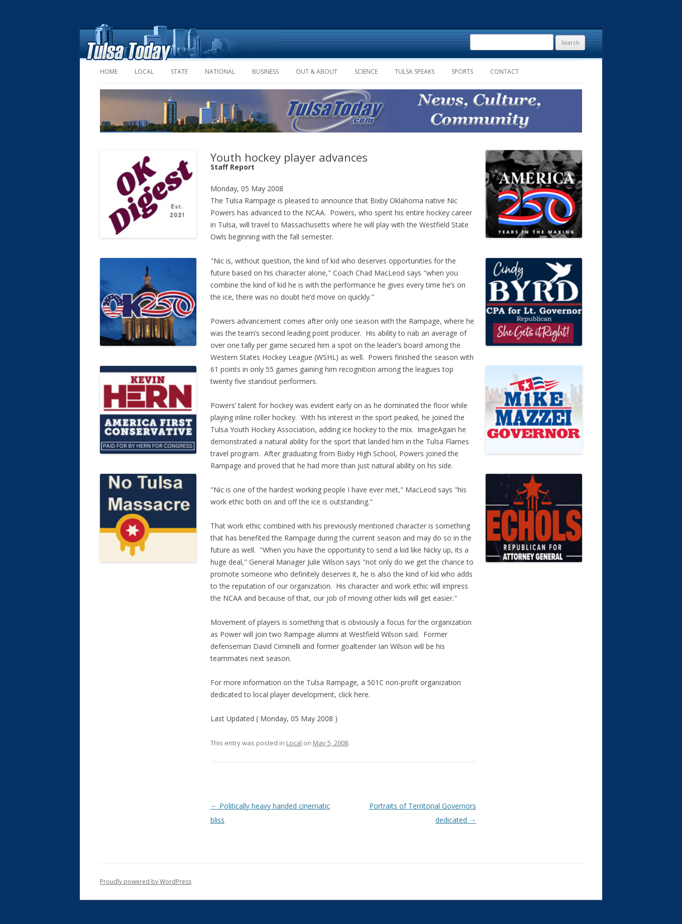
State (179, 71)
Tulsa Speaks (414, 71)
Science (366, 71)
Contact (504, 71)
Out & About (316, 71)
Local (144, 71)
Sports (462, 71)
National (220, 71)
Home (109, 71)
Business (265, 71)
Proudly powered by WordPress (145, 881)
